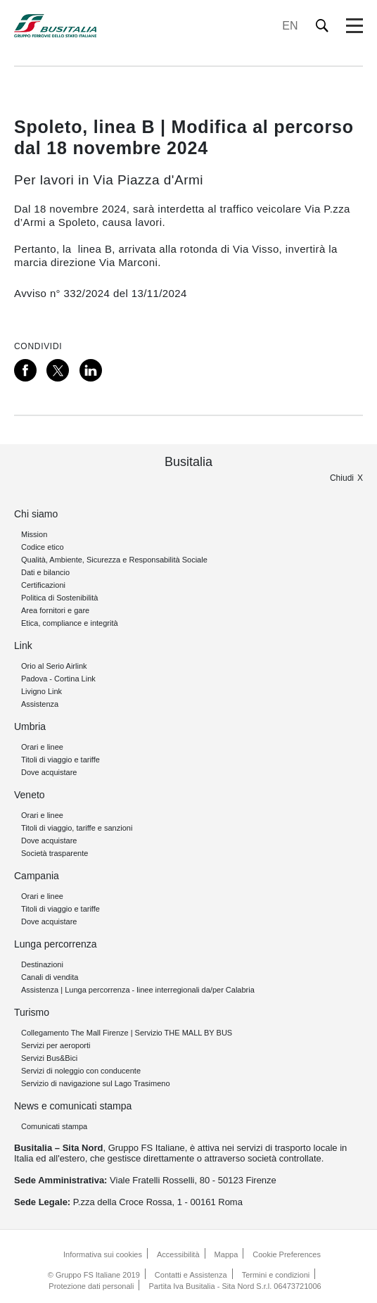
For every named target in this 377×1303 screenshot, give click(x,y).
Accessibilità (178, 1254)
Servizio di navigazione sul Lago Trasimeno (95, 1083)
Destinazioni (42, 964)
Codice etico (42, 547)
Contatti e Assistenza (191, 1275)
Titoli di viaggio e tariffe (60, 759)
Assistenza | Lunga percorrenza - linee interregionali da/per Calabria (138, 990)
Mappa (226, 1254)
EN (290, 26)
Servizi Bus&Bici (49, 1058)
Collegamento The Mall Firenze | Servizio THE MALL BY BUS (126, 1032)
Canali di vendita (49, 977)
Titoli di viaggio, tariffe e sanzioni (76, 828)
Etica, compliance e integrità (69, 623)
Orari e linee (42, 747)
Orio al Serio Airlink (54, 666)
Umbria (30, 726)
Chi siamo (36, 514)
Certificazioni (43, 585)
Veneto (29, 794)
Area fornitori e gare (55, 610)
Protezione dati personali (91, 1286)
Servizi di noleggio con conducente (81, 1070)
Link (23, 645)
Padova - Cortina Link (58, 678)
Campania (36, 875)
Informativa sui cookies (102, 1254)
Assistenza (39, 704)
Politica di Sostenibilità (59, 597)
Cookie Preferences (287, 1254)
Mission (34, 534)
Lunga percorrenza (55, 944)
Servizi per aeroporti (55, 1045)
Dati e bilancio (45, 572)
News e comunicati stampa (73, 1106)
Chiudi (342, 478)
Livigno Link (41, 691)
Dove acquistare (49, 772)
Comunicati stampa (54, 1126)
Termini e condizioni (276, 1275)
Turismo (31, 1012)
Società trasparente (54, 853)
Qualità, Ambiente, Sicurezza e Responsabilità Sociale (114, 559)
